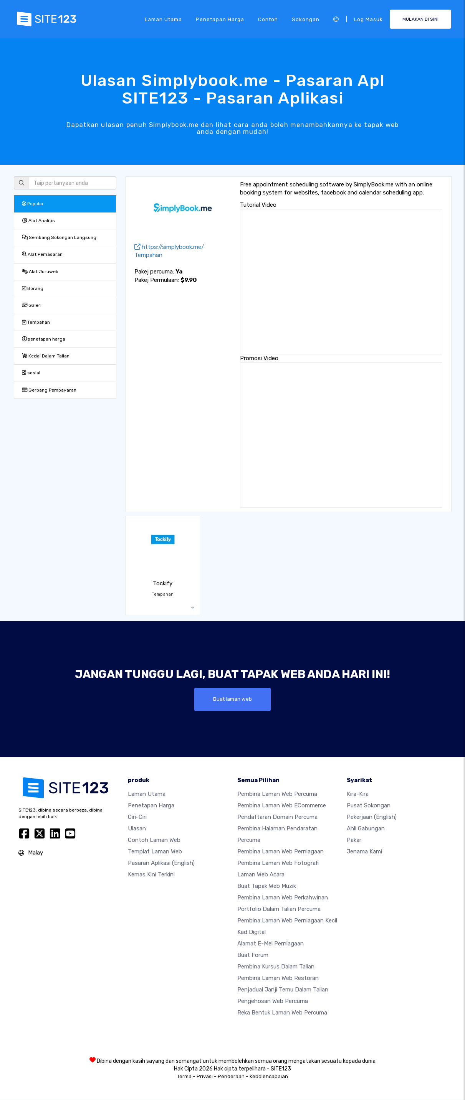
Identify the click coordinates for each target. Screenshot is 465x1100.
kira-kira (358, 794)
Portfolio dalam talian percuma (279, 909)
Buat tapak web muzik (266, 886)
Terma (184, 1077)
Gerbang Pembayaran (49, 390)
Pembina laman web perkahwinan (282, 897)
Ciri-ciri (137, 817)
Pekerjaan (372, 817)
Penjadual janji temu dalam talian (282, 989)
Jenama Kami (364, 851)
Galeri (31, 305)
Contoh (268, 19)
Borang (32, 288)
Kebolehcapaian (269, 1077)
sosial (31, 372)
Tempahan (36, 322)
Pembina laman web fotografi (278, 863)
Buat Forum (252, 955)
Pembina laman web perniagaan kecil (287, 920)
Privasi (205, 1077)
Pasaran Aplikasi (161, 863)
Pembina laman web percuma (277, 794)
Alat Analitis (38, 220)
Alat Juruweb (40, 271)
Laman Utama (163, 19)
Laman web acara (261, 874)
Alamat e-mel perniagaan (270, 943)
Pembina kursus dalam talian (275, 966)
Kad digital (251, 932)
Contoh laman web (154, 840)
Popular (33, 203)
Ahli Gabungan (366, 828)
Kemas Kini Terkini (151, 874)
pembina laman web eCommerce (281, 805)
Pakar (354, 840)
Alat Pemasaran (42, 254)
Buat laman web (232, 699)
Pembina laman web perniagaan (280, 851)
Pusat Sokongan (369, 805)
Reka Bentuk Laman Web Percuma (282, 1012)
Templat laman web (155, 851)
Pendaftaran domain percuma (277, 817)
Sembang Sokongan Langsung (59, 237)
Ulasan (137, 828)
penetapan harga (220, 19)
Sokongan (305, 19)
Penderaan (231, 1077)
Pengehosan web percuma (272, 1001)
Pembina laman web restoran (278, 978)
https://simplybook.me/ (169, 247)
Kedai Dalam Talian (46, 356)
